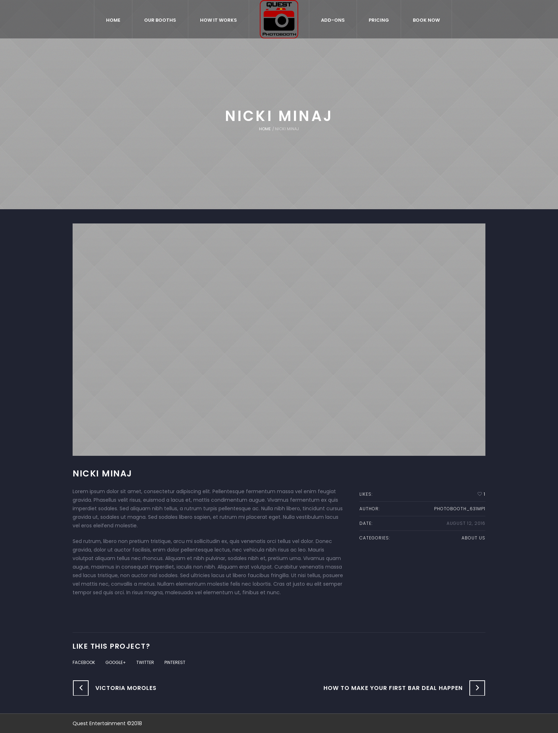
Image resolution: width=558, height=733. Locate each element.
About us (473, 538)
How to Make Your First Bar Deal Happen (393, 688)
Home (265, 129)
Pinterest (174, 662)
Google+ (115, 662)
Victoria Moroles (126, 688)
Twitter (145, 662)
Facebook (84, 662)
